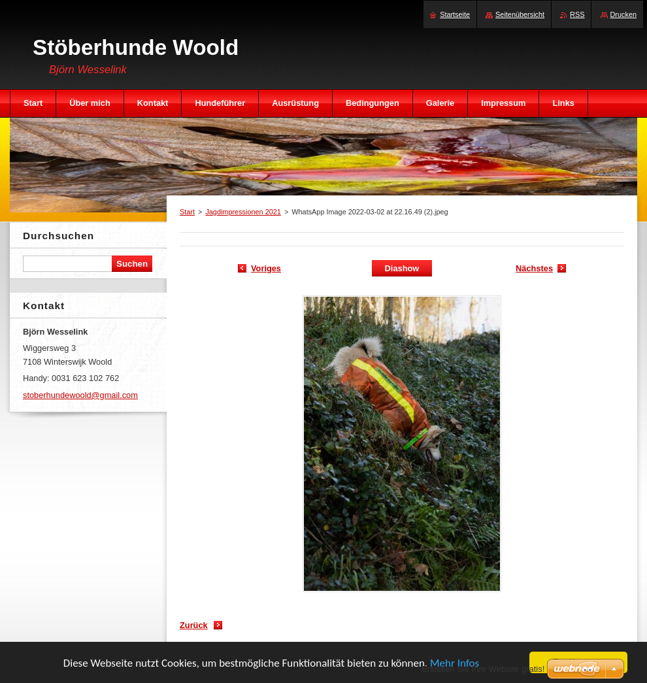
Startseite (455, 14)
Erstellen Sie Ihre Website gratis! (483, 669)
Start (187, 212)
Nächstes (534, 268)
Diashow (402, 268)
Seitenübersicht (519, 14)
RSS (577, 14)
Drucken (623, 14)
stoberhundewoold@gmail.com (80, 395)
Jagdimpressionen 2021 (242, 212)
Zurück (194, 625)
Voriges (266, 268)
